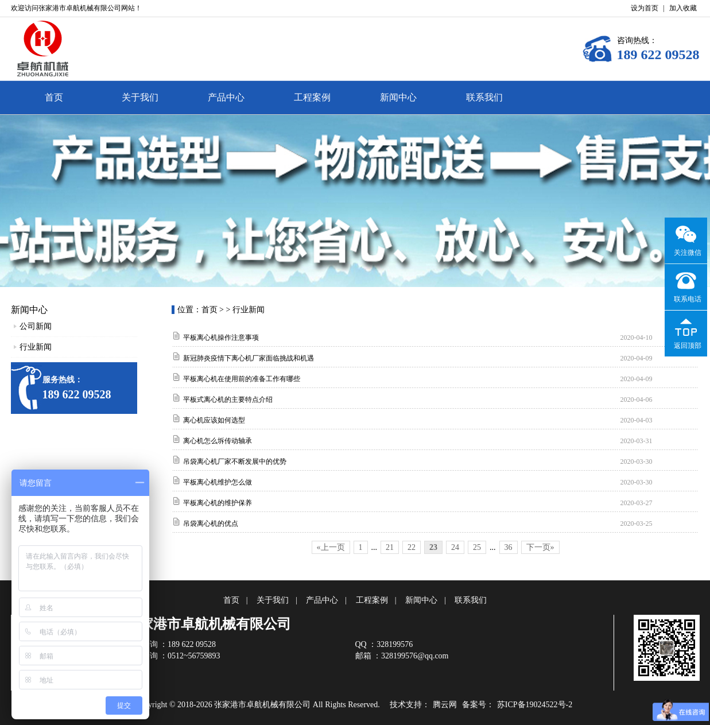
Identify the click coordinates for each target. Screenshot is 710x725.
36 (509, 547)
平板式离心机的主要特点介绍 (228, 400)
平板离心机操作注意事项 (221, 338)
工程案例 (312, 97)
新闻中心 (398, 97)
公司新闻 (36, 326)
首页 (54, 97)
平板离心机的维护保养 (217, 503)
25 (477, 547)
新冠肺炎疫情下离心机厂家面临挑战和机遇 (248, 358)
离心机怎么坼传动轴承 (217, 441)
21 (390, 547)
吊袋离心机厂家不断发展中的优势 (234, 462)
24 (455, 547)
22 (412, 547)
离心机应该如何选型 (214, 420)
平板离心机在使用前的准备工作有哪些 (241, 379)
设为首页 (644, 8)
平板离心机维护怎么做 (217, 482)
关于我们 (140, 97)
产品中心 (226, 97)
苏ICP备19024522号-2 (534, 704)
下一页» (540, 547)
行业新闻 (36, 347)
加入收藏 (683, 8)
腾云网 (445, 704)
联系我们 (484, 97)
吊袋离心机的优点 (210, 523)
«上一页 (331, 547)
